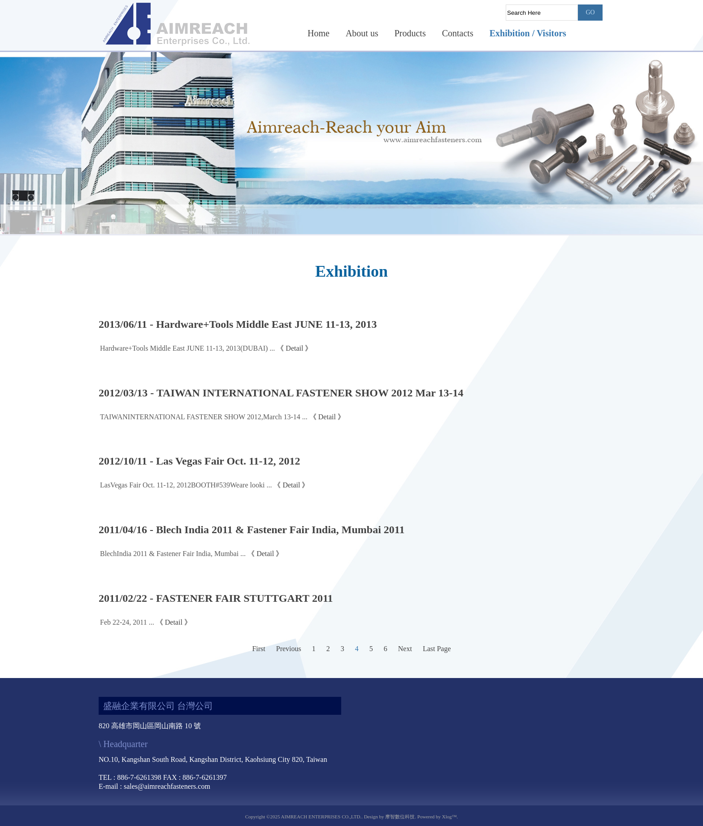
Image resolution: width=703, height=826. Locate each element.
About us (362, 33)
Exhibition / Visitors (528, 33)
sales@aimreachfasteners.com (167, 786)
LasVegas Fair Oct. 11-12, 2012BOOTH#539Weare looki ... (186, 485)
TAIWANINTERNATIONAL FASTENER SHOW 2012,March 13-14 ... (204, 417)
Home (319, 33)
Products (410, 33)
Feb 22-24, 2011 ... (127, 622)
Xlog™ (449, 816)
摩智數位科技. (400, 816)
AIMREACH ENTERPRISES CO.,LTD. (321, 816)
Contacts (457, 33)
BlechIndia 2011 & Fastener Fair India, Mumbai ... (173, 553)
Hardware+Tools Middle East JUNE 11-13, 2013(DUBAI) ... (187, 348)
